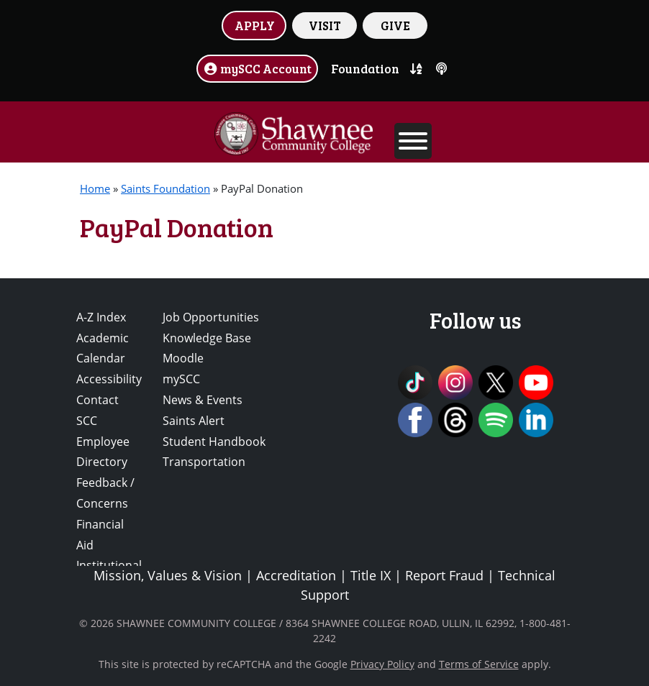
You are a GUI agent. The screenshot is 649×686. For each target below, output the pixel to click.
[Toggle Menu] (413, 141)
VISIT (325, 25)
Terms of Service (479, 664)
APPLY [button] (255, 25)
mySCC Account (257, 68)
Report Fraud (444, 575)
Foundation (365, 68)
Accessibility (109, 379)
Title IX (370, 575)
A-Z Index (101, 317)
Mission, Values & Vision (168, 575)
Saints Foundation (165, 188)
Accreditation (296, 575)
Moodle (183, 358)
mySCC (181, 379)
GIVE (395, 25)
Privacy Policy (382, 664)
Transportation (204, 462)
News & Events (202, 400)
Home (95, 188)
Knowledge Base (207, 338)
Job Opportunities (211, 317)
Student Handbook (214, 441)
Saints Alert (193, 421)
